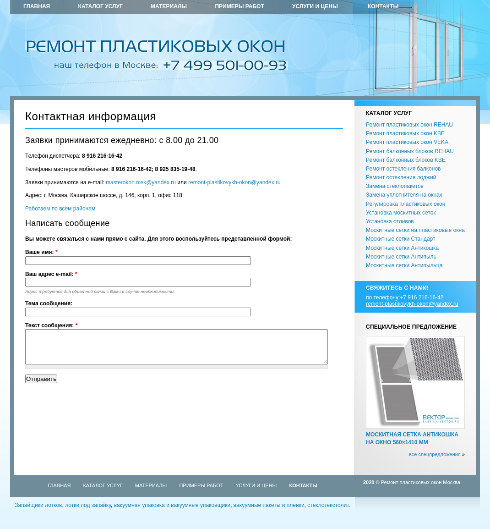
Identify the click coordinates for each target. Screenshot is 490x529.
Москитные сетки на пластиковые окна (415, 230)
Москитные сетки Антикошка (402, 248)
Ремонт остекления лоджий (401, 177)
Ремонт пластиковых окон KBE (405, 133)
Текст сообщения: (51, 325)
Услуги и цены (315, 6)
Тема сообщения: (48, 303)
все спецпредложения (435, 454)
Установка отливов (390, 221)
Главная (36, 6)
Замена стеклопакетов (395, 186)
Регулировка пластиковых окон (405, 204)
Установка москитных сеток (401, 212)
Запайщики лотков (38, 505)
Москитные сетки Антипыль (401, 256)
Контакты (383, 6)
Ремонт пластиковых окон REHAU (409, 124)
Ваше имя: (41, 252)
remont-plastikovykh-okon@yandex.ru (234, 182)
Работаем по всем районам (60, 208)
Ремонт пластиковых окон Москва (420, 482)
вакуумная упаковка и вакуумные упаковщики (172, 505)
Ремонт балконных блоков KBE (406, 160)
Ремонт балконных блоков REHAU (410, 151)
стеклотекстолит (327, 505)
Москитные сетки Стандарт (400, 239)
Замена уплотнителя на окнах (404, 195)
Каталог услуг (100, 6)
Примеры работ (239, 6)
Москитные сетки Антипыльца (404, 265)
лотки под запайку (88, 505)
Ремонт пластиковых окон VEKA (407, 142)
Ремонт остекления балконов (403, 168)
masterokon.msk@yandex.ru (141, 182)
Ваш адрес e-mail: (51, 274)
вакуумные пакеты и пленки (269, 505)
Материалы (169, 6)
